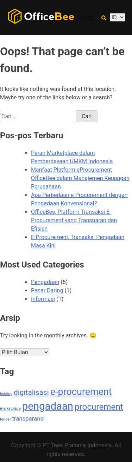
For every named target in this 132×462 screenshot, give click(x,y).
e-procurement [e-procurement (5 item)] (81, 391)
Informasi (43, 299)
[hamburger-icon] (89, 18)
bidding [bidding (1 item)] (6, 393)
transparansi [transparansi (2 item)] (28, 418)
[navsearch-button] (104, 18)
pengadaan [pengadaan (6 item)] (47, 406)
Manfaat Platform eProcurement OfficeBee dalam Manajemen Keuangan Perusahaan (80, 178)
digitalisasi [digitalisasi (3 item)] (31, 392)
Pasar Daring (47, 290)
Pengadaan (45, 282)
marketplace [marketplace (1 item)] (10, 408)
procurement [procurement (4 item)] (99, 407)
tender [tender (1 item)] (5, 419)
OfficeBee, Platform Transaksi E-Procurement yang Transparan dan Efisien (74, 220)
